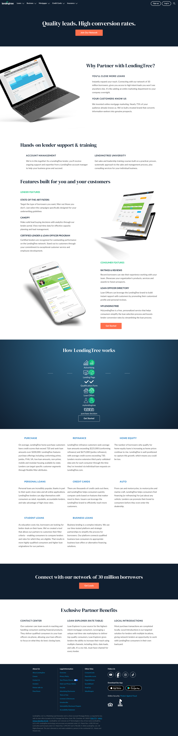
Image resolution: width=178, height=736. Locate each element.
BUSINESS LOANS (83, 518)
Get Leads (89, 586)
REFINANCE (79, 438)
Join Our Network (89, 33)
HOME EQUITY (128, 438)
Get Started (111, 326)
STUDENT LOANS (34, 518)
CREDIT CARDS (81, 482)
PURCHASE (30, 438)
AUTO (123, 482)
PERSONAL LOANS (35, 482)
